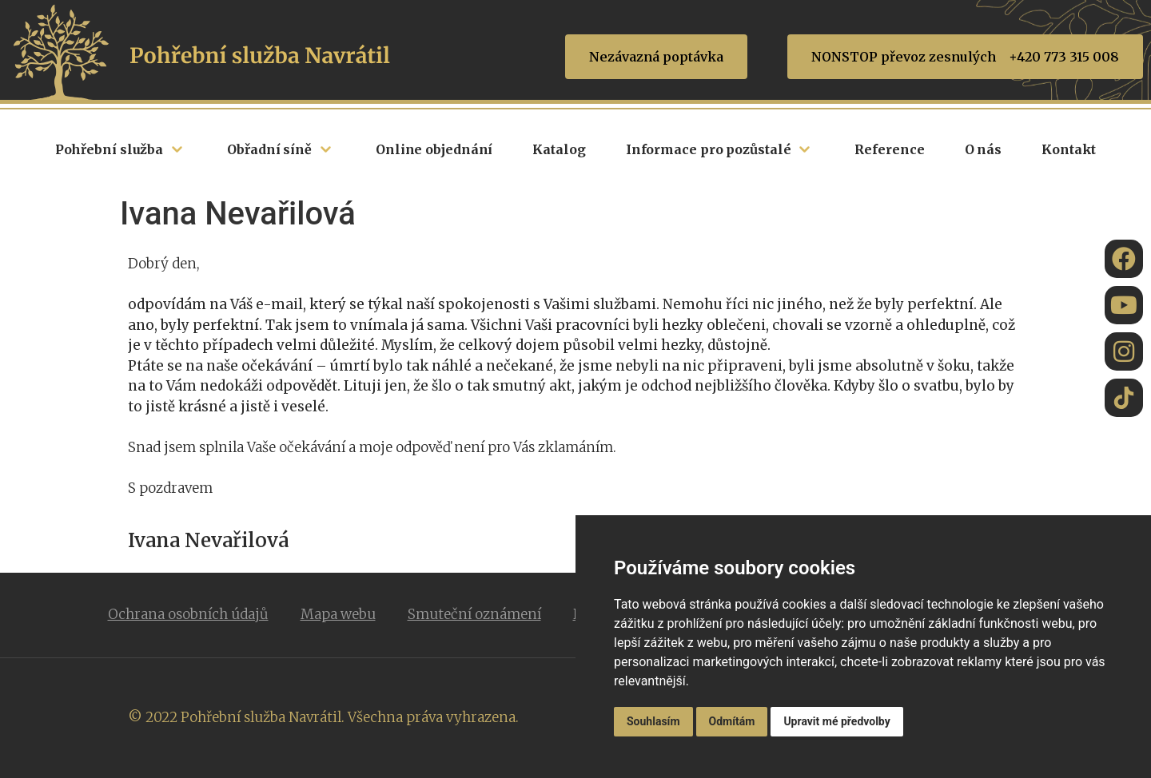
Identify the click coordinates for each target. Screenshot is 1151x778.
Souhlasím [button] (653, 721)
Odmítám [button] (732, 721)
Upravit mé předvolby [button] (836, 721)
